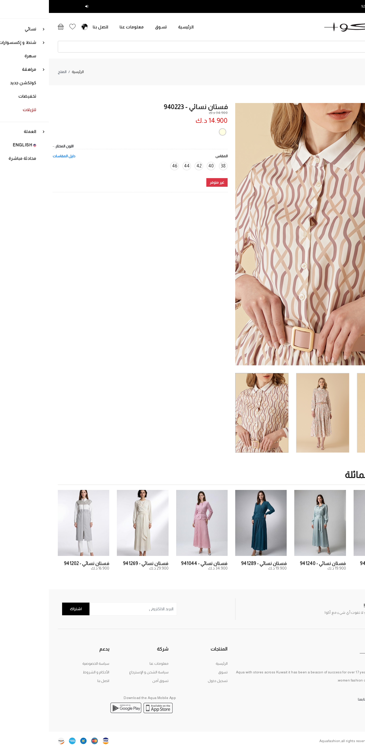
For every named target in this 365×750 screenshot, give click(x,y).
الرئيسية (125, 27)
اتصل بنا (39, 27)
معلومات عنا (71, 27)
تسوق (99, 27)
